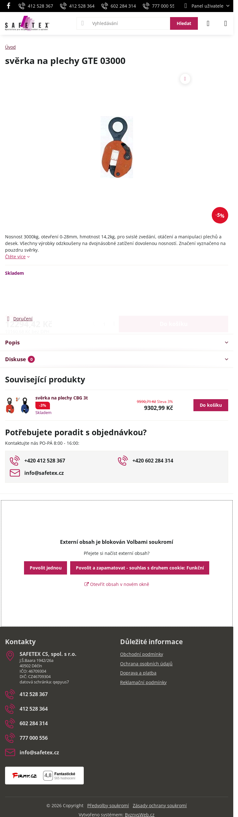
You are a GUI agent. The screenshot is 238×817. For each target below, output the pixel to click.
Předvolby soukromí (108, 805)
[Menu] (225, 23)
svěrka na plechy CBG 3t (61, 398)
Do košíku (174, 295)
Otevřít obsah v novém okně (116, 584)
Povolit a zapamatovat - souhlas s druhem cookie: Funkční (140, 568)
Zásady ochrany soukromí (160, 805)
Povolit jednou (46, 568)
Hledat (184, 23)
